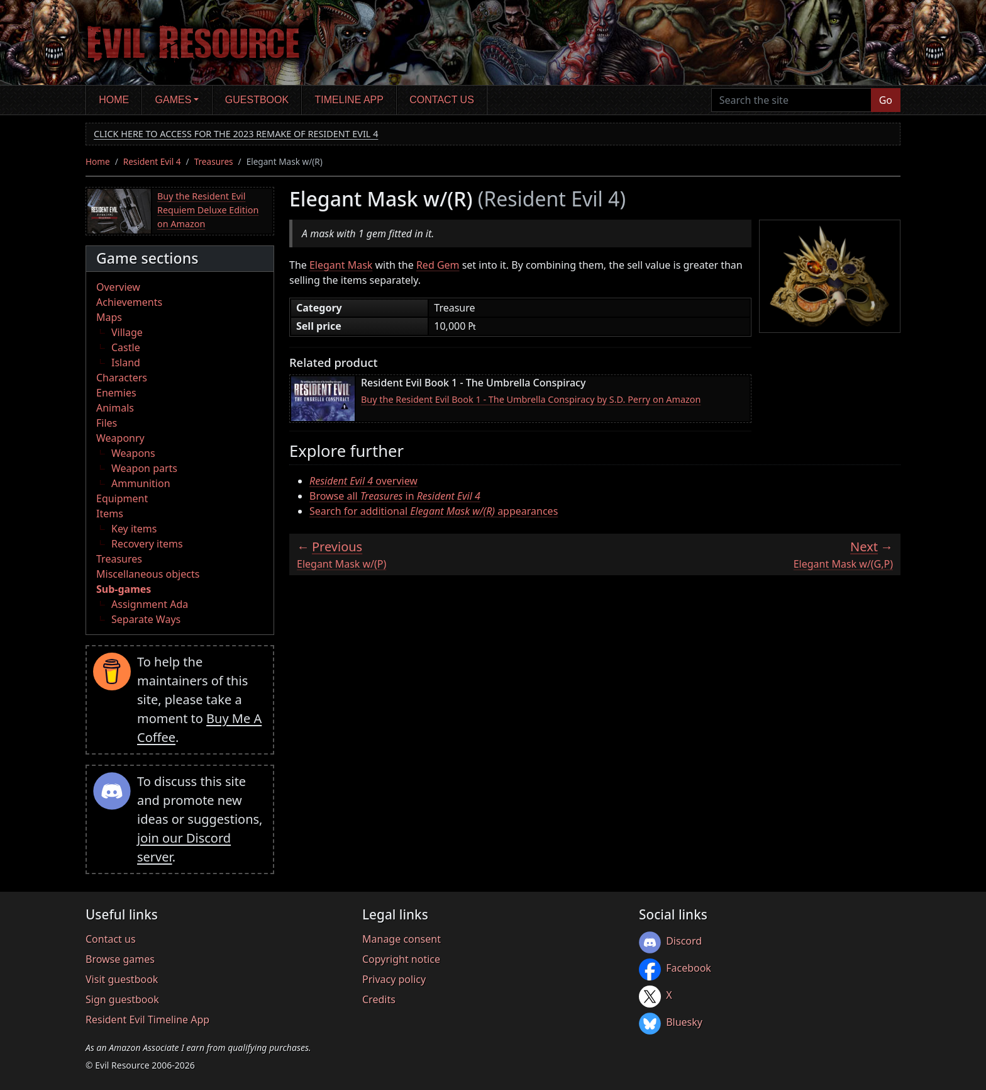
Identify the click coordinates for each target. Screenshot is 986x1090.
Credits (379, 999)
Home (114, 99)
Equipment (122, 498)
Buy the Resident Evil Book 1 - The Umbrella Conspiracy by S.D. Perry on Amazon (531, 399)
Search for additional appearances (433, 511)
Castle (125, 347)
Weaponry (120, 438)
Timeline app (349, 99)
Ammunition (140, 483)
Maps (109, 317)
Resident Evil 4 (152, 161)
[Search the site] (791, 100)
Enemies (116, 393)
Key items (134, 529)
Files (106, 423)
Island (125, 362)
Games (173, 99)
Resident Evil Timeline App (147, 1019)
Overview (118, 287)
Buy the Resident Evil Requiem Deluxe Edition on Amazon (207, 209)
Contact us (441, 99)
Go (885, 100)
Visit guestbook (122, 979)
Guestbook (257, 99)
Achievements (129, 302)
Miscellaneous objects (147, 574)
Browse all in (394, 496)
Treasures (213, 161)
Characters (121, 378)
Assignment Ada (149, 604)
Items (109, 513)
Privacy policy (394, 979)
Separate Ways (145, 619)
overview (363, 481)
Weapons (133, 453)
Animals (115, 408)
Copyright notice (401, 959)
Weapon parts (144, 468)
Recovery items (147, 544)
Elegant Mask (340, 265)
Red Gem (438, 265)
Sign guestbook (122, 999)
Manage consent (401, 939)
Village (127, 332)
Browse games (120, 959)
